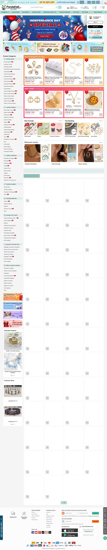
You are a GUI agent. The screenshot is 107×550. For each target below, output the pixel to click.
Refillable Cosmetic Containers (12, 247)
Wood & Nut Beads (9, 98)
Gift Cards (48, 527)
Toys (5, 290)
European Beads (8, 76)
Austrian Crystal (8, 64)
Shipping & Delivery (50, 516)
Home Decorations (8, 275)
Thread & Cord (7, 208)
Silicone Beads (8, 101)
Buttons (6, 223)
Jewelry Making (8, 203)
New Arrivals (15, 12)
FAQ (47, 514)
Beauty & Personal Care (12, 244)
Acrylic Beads (7, 62)
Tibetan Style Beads (9, 96)
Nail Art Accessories (9, 251)
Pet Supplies (7, 288)
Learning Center (49, 523)
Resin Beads (7, 88)
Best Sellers (25, 12)
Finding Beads (7, 127)
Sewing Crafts (7, 230)
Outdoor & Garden (8, 285)
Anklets (6, 173)
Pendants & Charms (9, 139)
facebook (33, 532)
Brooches (6, 177)
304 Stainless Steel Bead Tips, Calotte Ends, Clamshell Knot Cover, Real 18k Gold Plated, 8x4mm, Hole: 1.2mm (93, 78)
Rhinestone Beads (8, 86)
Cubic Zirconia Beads (9, 74)
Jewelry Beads (10, 59)
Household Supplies (9, 278)
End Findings (7, 146)
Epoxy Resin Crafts (9, 235)
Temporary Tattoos (8, 254)
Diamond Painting (54, 136)
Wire (5, 211)
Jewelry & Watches (11, 155)
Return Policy (49, 517)
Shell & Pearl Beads (9, 93)
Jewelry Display (8, 189)
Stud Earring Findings (83, 136)
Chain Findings (8, 119)
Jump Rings (7, 132)
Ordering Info (49, 521)
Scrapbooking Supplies (10, 237)
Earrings (6, 160)
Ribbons (6, 206)
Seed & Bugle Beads (9, 91)
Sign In (95, 22)
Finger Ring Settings (9, 129)
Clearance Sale (36, 12)
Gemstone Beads (8, 79)
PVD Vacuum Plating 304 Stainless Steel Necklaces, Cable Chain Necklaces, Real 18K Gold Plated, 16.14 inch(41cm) (73, 78)
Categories (5, 12)
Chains (5, 201)
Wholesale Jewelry (50, 12)
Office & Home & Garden (13, 265)
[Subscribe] (78, 521)
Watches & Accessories (10, 180)
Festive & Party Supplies (10, 270)
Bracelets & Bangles (9, 158)
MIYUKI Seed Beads (70, 136)
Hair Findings (7, 261)
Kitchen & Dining (8, 280)
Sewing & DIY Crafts (11, 215)
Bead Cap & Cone (8, 110)
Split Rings (6, 134)
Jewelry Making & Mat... (10, 218)
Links (5, 136)
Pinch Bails (7, 144)
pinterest (39, 532)
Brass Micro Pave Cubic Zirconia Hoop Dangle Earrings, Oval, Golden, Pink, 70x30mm (52, 110)
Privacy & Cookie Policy (93, 516)
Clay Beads (7, 71)
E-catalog (48, 525)
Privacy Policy (34, 514)
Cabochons (7, 114)
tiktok (43, 532)
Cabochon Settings (9, 117)
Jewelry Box (7, 187)
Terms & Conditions (36, 516)
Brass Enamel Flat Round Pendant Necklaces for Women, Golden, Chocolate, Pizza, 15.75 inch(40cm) (92, 110)
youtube (36, 532)
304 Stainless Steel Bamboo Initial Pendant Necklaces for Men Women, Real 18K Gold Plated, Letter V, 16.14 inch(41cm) (73, 110)
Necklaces (6, 163)
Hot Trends (86, 12)
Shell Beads (27, 136)
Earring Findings (8, 124)
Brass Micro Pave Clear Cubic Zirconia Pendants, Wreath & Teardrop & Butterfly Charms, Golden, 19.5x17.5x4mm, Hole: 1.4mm (33, 110)
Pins (5, 141)
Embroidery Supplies (9, 233)
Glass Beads (7, 81)
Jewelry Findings (11, 107)
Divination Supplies (9, 268)
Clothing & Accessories (10, 225)
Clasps (5, 122)
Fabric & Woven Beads (10, 103)
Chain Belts (7, 175)
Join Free (95, 26)
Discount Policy (35, 519)
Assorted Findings (8, 151)
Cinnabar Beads (8, 66)
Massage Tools (8, 256)
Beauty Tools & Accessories (11, 249)
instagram (46, 532)
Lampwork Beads (8, 83)
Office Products (8, 283)
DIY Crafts (76, 12)
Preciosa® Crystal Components (12, 69)
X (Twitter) (50, 532)
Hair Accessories (8, 259)
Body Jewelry (7, 170)
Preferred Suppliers (64, 12)
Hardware (6, 273)
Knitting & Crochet (8, 228)
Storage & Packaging (9, 192)
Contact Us (48, 512)
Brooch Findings (8, 149)
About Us (33, 512)
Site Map (33, 517)
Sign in (86, 7)
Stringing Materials (11, 198)
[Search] (50, 7)
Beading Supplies (11, 184)
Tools (5, 194)
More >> (13, 375)
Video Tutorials (98, 12)
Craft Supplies (7, 220)
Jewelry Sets (7, 168)
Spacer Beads (7, 112)
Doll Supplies (7, 240)
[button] (106, 12)
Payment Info (49, 519)
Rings (5, 165)
